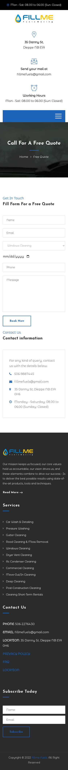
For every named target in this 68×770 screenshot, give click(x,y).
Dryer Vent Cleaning (19, 555)
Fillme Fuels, (40, 757)
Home (24, 156)
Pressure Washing (17, 528)
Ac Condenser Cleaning (21, 561)
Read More (10, 492)
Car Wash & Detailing (19, 522)
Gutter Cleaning (16, 535)
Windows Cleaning (18, 548)
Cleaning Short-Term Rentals (24, 594)
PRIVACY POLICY (16, 654)
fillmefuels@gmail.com (34, 74)
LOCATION (11, 670)
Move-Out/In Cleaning (21, 574)
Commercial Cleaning (20, 568)
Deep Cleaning (15, 581)
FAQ (6, 662)
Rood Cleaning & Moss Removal (27, 541)
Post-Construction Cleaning (23, 588)
